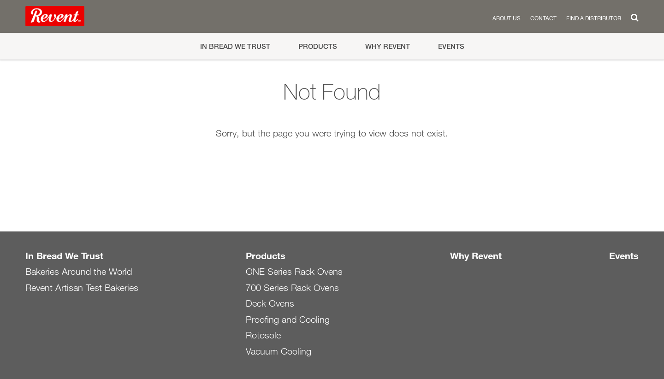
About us (506, 18)
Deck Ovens (270, 303)
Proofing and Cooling (288, 319)
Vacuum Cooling (278, 351)
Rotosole (263, 335)
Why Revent (387, 46)
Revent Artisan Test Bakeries (81, 287)
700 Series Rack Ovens (292, 287)
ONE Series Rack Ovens (294, 271)
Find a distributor (593, 18)
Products (317, 46)
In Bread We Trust (235, 46)
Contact (543, 18)
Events (451, 46)
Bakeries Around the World (78, 271)
